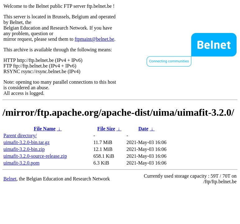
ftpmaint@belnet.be (94, 39)
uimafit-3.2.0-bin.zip (24, 149)
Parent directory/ (20, 135)
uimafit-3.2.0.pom (21, 163)
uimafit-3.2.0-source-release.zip (35, 156)
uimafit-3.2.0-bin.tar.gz (26, 142)
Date (143, 128)
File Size (106, 128)
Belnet (9, 178)
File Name (45, 128)
